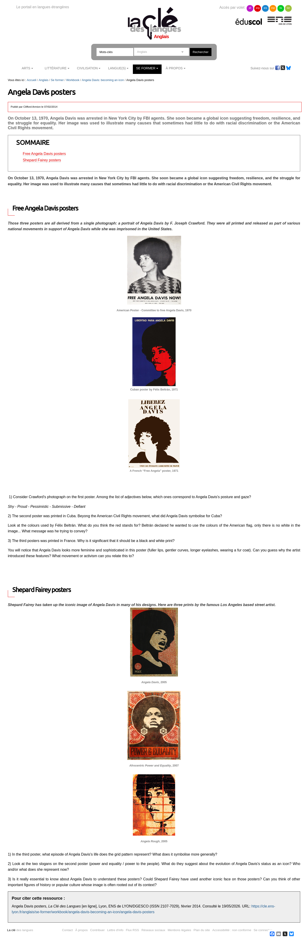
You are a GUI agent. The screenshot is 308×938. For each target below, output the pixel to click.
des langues (20, 930)
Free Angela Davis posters (44, 154)
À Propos (174, 68)
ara (265, 8)
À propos (81, 930)
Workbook (72, 80)
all (250, 8)
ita (280, 8)
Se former (145, 68)
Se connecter (263, 930)
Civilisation (87, 68)
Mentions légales (179, 930)
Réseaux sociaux (153, 930)
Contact (67, 930)
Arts (26, 68)
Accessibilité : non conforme (231, 930)
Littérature (55, 68)
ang (258, 8)
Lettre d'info (115, 930)
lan (288, 8)
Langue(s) (117, 68)
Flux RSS (132, 930)
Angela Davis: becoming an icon (103, 80)
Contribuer (97, 930)
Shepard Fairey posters (42, 160)
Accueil (31, 80)
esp (273, 8)
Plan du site (202, 930)
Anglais (43, 80)
